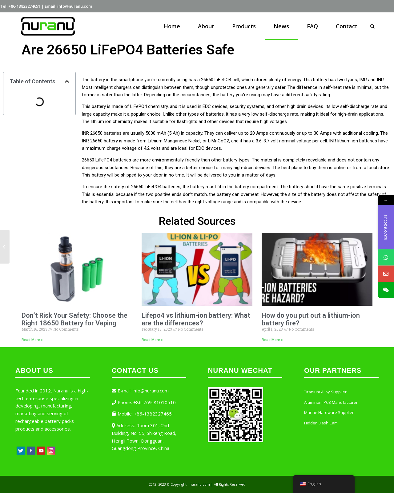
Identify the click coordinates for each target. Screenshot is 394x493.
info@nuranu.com (151, 391)
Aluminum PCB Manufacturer (331, 402)
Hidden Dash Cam (321, 423)
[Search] (372, 26)
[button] (67, 81)
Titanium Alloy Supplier (325, 392)
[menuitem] (172, 26)
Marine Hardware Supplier (329, 412)
